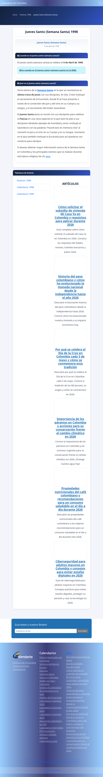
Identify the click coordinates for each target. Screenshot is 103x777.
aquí (48, 156)
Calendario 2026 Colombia (51, 771)
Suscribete (82, 632)
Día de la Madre (74, 664)
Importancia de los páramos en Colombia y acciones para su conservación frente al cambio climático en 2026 (70, 428)
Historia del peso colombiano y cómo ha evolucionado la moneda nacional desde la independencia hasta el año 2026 (70, 286)
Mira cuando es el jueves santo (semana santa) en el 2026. (48, 70)
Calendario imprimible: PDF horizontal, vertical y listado (51, 732)
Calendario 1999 (25, 193)
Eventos (44, 671)
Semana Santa (47, 675)
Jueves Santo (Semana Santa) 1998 (51, 32)
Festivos (44, 738)
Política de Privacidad (51, 698)
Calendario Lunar (49, 742)
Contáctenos (19, 670)
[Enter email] (46, 632)
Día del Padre (73, 667)
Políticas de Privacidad (24, 663)
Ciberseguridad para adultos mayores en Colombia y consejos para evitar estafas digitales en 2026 (70, 569)
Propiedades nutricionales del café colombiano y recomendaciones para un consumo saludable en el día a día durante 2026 (70, 499)
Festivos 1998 (24, 180)
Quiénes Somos (21, 666)
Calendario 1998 (25, 187)
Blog (69, 654)
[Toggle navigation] (100, 3)
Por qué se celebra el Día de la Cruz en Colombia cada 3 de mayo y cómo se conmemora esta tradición (70, 358)
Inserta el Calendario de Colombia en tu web (50, 692)
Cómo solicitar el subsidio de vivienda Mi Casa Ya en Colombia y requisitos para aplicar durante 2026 (70, 215)
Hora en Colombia (49, 678)
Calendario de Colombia (13, 3)
